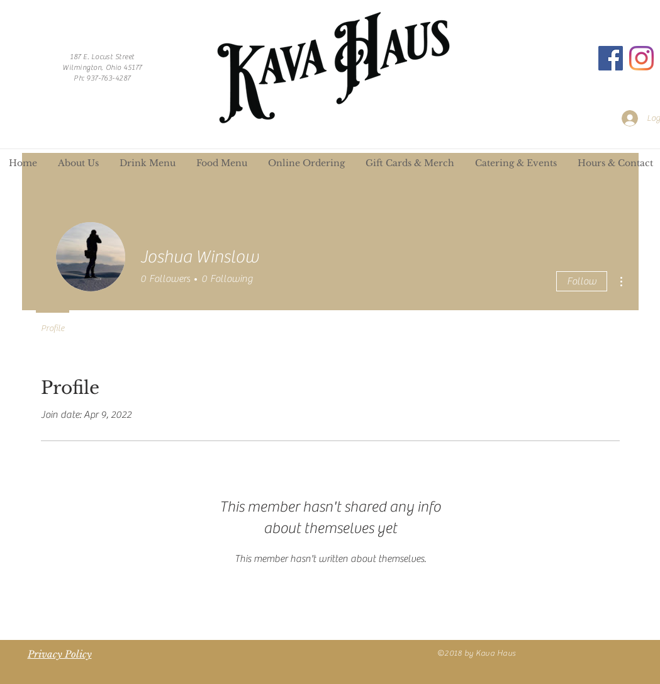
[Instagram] (641, 58)
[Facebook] (610, 58)
